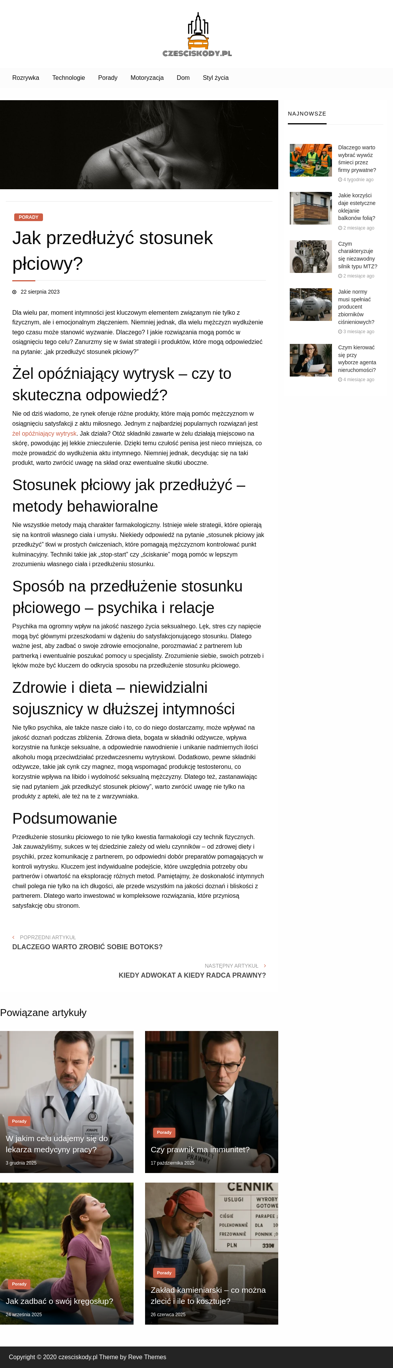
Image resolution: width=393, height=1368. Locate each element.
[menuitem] (26, 78)
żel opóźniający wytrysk (44, 433)
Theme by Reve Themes (132, 1357)
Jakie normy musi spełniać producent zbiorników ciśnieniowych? (356, 307)
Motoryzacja (146, 77)
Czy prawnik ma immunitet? (200, 1149)
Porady (108, 77)
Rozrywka (25, 77)
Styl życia (216, 77)
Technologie (68, 77)
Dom (183, 77)
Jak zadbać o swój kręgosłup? (59, 1301)
